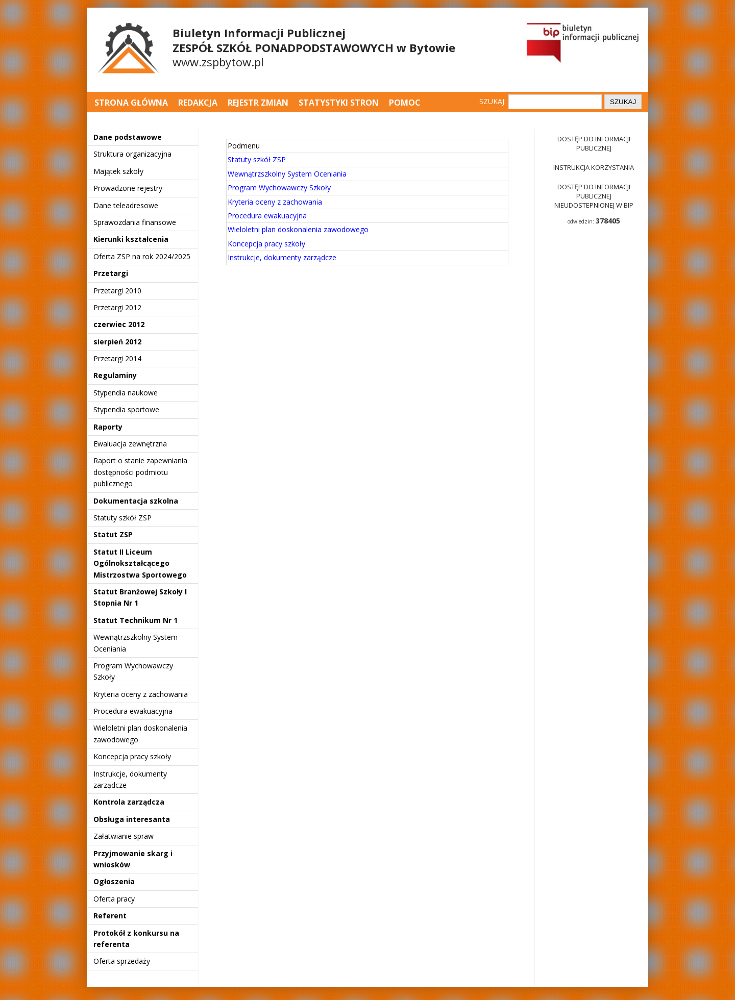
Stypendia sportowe (126, 409)
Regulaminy (115, 375)
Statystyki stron (339, 102)
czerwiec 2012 (118, 324)
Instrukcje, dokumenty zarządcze (282, 257)
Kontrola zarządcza (128, 802)
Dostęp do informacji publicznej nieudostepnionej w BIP (593, 196)
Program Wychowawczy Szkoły (279, 187)
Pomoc (405, 102)
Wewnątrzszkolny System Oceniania (287, 174)
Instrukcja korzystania (593, 167)
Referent (110, 915)
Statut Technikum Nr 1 (135, 620)
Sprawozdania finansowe (134, 222)
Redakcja (197, 102)
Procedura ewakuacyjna (133, 711)
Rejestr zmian (258, 102)
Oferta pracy (114, 899)
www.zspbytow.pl (218, 61)
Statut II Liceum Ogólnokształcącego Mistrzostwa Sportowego (140, 563)
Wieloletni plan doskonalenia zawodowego (298, 229)
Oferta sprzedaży (121, 961)
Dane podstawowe (127, 137)
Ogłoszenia (114, 881)
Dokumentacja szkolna (135, 501)
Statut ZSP (113, 534)
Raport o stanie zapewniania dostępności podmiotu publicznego (140, 472)
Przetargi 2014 (117, 358)
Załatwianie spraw (123, 836)
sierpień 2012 (117, 341)
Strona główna (132, 102)
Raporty (107, 427)
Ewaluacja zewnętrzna (130, 443)
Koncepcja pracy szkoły (132, 756)
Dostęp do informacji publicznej (593, 143)
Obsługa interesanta (131, 819)
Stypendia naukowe (125, 392)
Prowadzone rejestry (127, 188)
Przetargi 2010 (117, 290)
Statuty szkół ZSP (122, 517)
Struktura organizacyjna (132, 154)
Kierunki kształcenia (130, 239)
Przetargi (110, 273)
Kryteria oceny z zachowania (140, 694)
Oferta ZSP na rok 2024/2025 (141, 256)
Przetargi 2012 (117, 307)
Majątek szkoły (118, 171)
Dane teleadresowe (125, 205)
